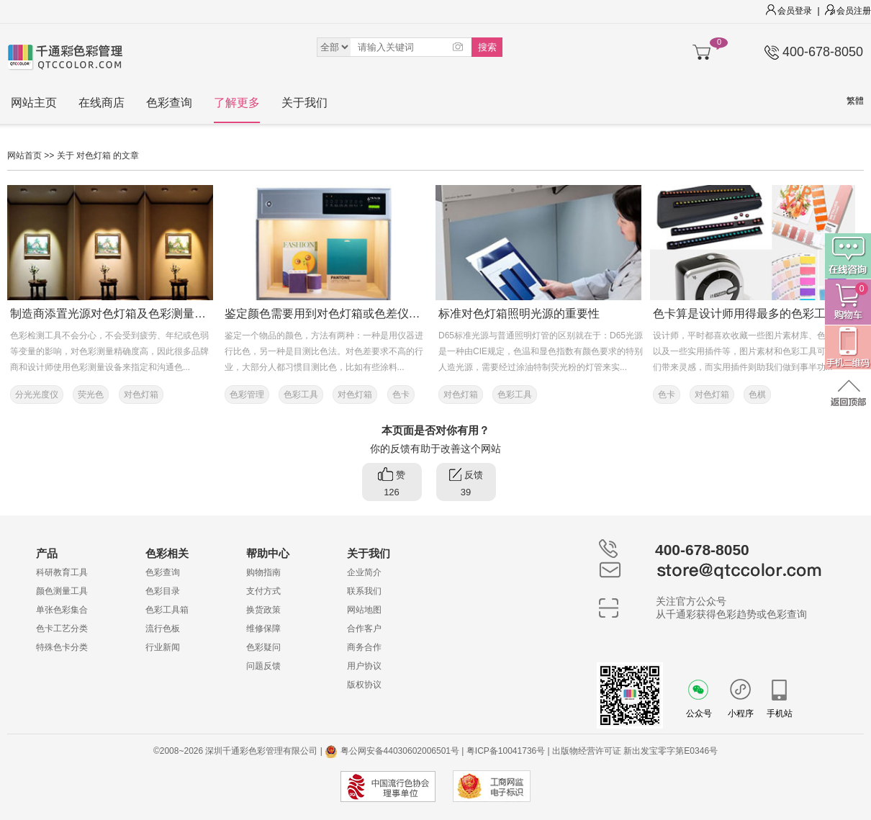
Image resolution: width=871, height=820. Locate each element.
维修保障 (263, 628)
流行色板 (162, 628)
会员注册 (848, 11)
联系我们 (364, 591)
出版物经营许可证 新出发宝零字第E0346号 (635, 751)
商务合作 (364, 647)
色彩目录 (162, 591)
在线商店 (101, 102)
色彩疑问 (263, 647)
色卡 (401, 394)
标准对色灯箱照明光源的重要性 (519, 313)
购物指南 (263, 572)
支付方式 (263, 591)
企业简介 (364, 572)
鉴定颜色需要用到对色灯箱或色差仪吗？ (328, 313)
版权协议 (364, 685)
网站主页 (34, 102)
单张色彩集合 (62, 610)
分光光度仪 (36, 394)
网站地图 (364, 610)
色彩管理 (247, 394)
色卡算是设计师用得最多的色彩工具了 (751, 313)
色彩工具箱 (167, 610)
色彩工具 (301, 394)
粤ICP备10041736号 (505, 751)
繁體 (855, 101)
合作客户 (364, 628)
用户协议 (364, 666)
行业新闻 (162, 647)
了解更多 (237, 102)
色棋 (757, 394)
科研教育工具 (62, 572)
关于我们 (304, 102)
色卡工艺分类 (62, 628)
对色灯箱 (141, 394)
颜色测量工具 (62, 591)
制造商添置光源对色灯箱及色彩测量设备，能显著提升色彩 (160, 313)
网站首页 (24, 155)
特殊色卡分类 (62, 647)
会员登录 (789, 11)
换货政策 (263, 610)
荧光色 (91, 394)
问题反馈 (263, 666)
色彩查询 (169, 102)
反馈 (466, 484)
